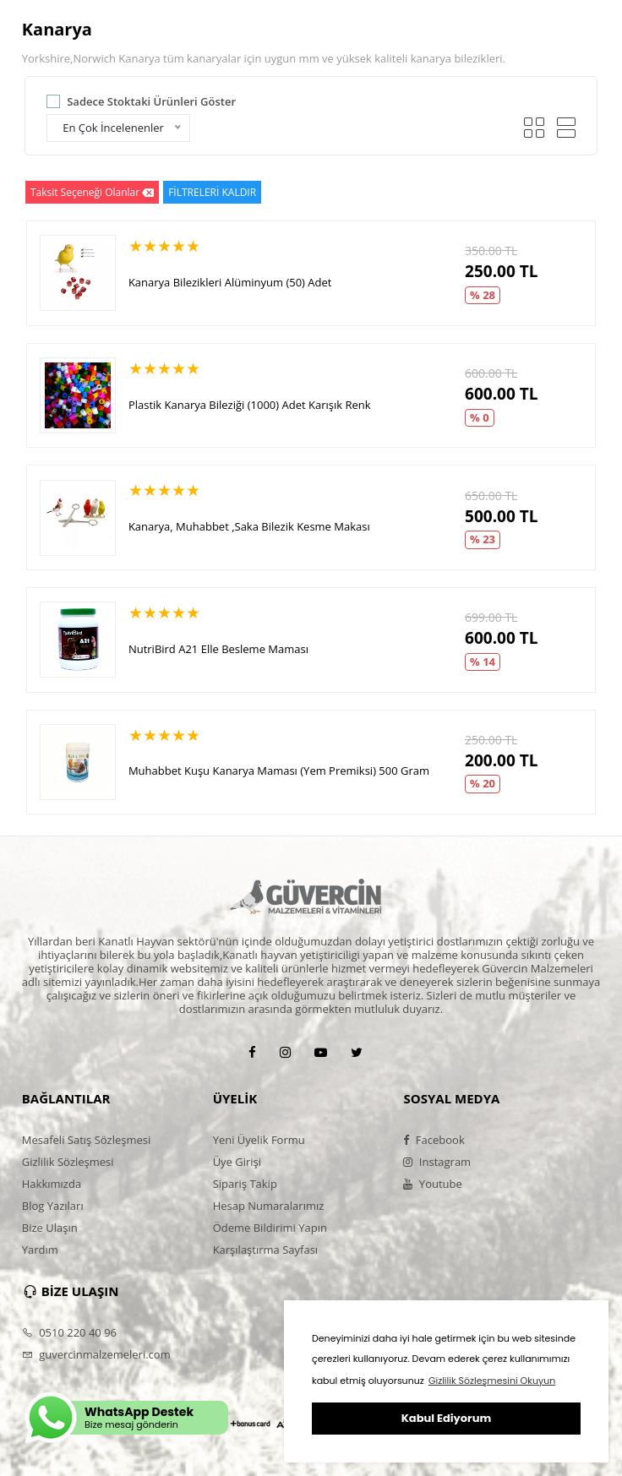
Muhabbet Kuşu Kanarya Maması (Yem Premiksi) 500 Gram (278, 770)
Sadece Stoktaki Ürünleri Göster (151, 101)
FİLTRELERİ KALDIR (212, 192)
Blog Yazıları (53, 1205)
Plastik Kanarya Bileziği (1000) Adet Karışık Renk (249, 404)
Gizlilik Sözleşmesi (68, 1161)
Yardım (40, 1249)
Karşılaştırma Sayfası (265, 1249)
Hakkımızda (51, 1183)
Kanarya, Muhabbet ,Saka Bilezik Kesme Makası (249, 526)
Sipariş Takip (245, 1183)
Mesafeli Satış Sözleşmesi (86, 1139)
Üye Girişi (237, 1161)
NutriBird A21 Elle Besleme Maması (218, 648)
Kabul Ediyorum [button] (446, 1418)
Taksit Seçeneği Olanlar (92, 192)
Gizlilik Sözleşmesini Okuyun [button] (491, 1380)
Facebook (433, 1139)
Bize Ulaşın (50, 1227)
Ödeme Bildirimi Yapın (270, 1227)
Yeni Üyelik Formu (259, 1139)
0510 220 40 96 (69, 1332)
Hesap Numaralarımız (269, 1205)
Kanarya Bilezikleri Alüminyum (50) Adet (230, 282)
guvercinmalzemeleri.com (96, 1354)
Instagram (437, 1161)
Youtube (432, 1183)
